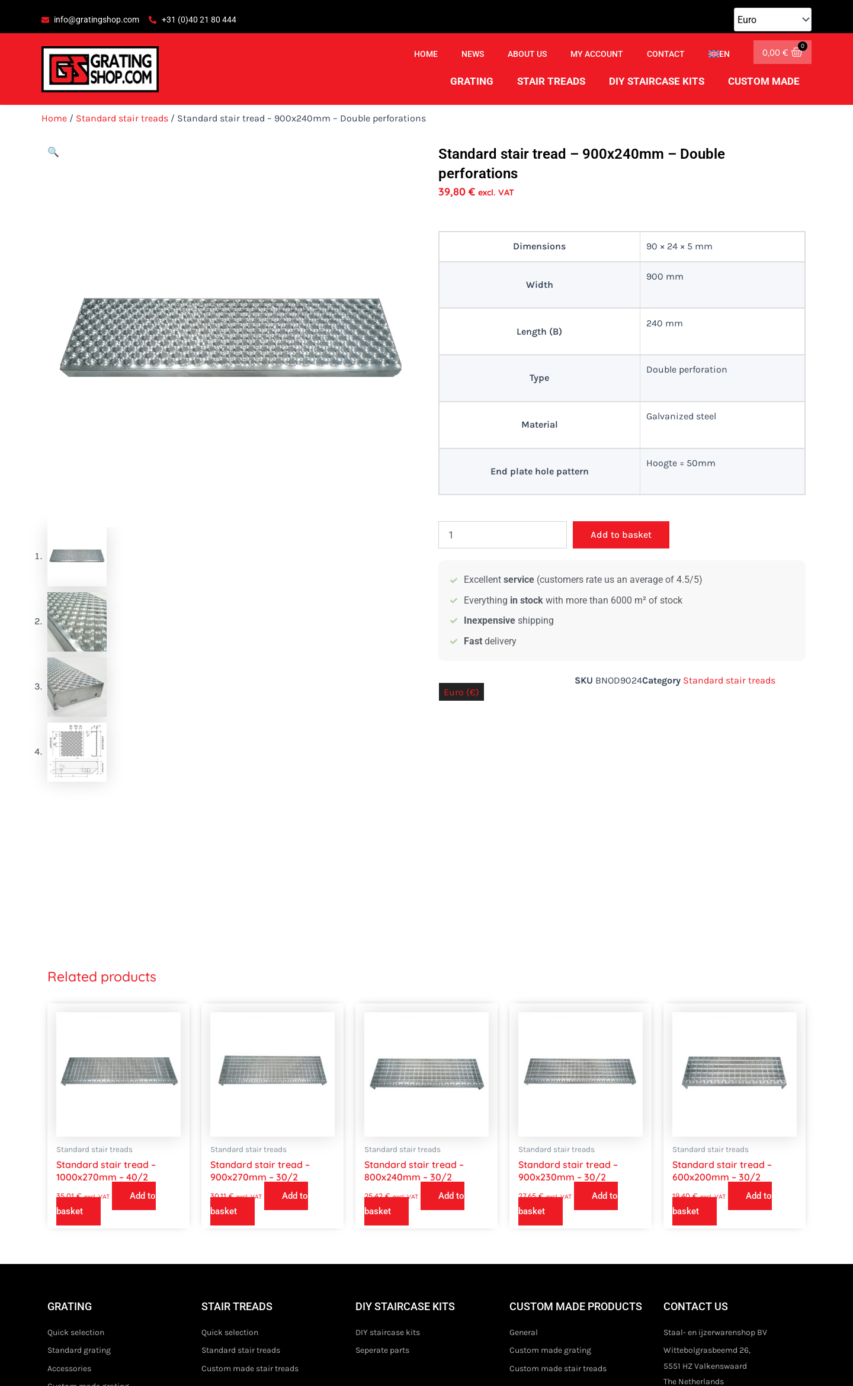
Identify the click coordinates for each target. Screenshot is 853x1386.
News (472, 54)
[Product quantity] (502, 534)
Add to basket (621, 534)
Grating (471, 81)
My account (596, 54)
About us (527, 54)
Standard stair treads (122, 118)
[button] (53, 152)
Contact (666, 54)
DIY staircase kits (656, 81)
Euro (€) (461, 692)
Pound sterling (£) (530, 692)
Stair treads (551, 81)
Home (426, 54)
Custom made (764, 81)
